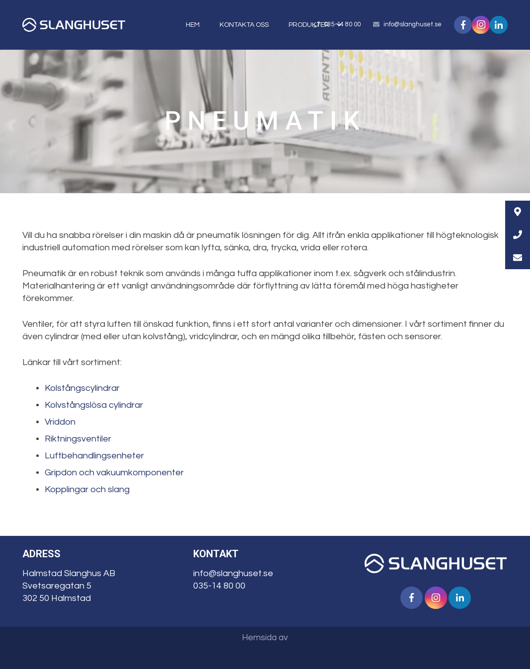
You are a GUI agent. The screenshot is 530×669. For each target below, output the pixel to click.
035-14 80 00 (219, 586)
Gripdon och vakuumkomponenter (114, 472)
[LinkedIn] (460, 598)
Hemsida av (265, 638)
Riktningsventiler (78, 439)
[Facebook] (411, 598)
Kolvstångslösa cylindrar (94, 405)
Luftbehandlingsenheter (94, 455)
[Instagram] (436, 598)
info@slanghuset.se (412, 24)
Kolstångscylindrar (82, 388)
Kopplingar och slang (87, 489)
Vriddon (60, 422)
